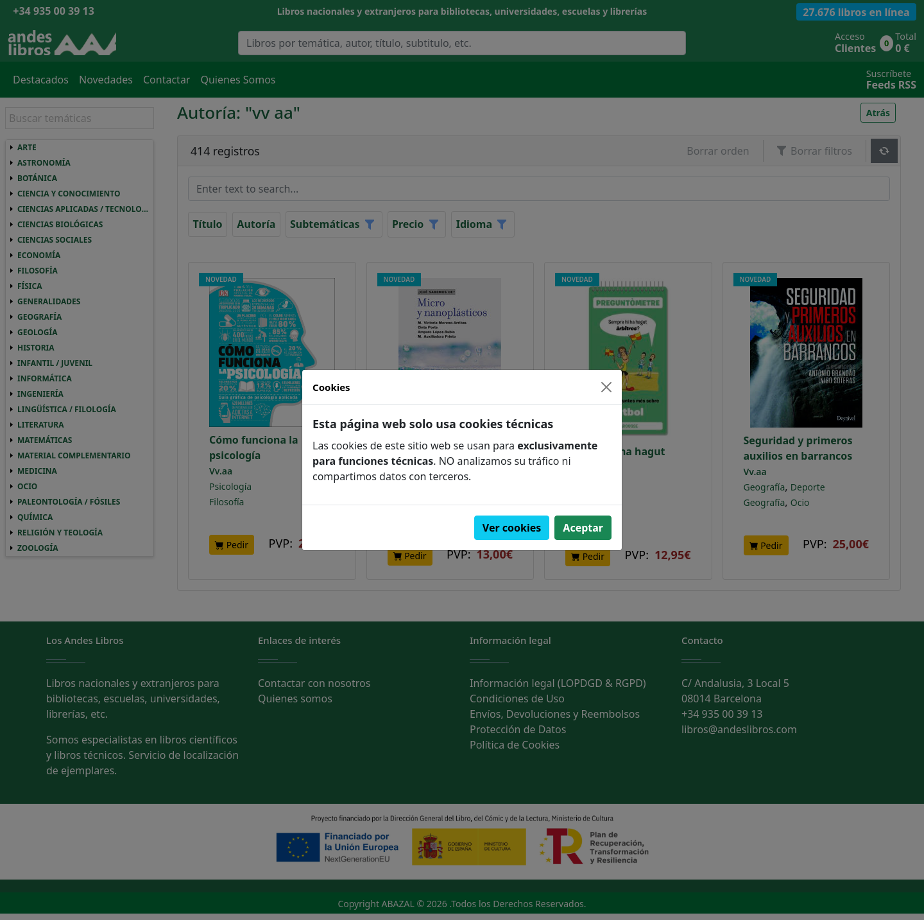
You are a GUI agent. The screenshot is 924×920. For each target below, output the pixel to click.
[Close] (606, 387)
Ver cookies (512, 528)
